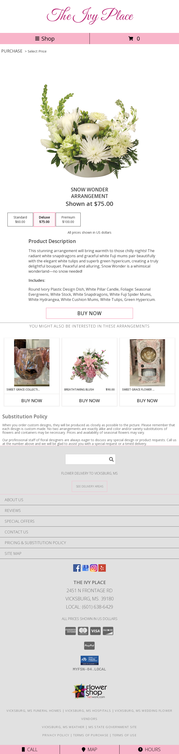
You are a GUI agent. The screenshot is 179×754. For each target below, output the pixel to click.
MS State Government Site (113, 727)
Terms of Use (124, 735)
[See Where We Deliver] (89, 486)
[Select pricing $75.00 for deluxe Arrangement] (44, 219)
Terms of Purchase (90, 735)
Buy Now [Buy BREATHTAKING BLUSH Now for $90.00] (89, 401)
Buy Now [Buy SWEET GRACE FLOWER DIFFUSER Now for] (147, 401)
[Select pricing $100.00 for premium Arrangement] (68, 219)
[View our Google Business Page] (85, 570)
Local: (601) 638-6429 (89, 607)
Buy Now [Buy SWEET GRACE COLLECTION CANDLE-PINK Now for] (31, 401)
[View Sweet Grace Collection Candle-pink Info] (31, 362)
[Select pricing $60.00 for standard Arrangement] (20, 219)
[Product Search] (90, 459)
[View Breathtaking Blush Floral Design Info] (89, 362)
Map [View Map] (89, 749)
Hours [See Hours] (149, 749)
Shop (45, 38)
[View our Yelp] (102, 570)
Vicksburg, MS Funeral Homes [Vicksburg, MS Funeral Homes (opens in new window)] (34, 710)
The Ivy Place (89, 16)
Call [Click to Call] (30, 749)
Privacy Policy (55, 735)
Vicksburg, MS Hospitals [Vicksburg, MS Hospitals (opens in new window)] (88, 710)
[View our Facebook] (77, 570)
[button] (90, 660)
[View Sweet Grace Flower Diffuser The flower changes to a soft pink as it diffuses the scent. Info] (147, 362)
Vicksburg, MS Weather (63, 727)
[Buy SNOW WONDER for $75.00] (89, 313)
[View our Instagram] (93, 570)
